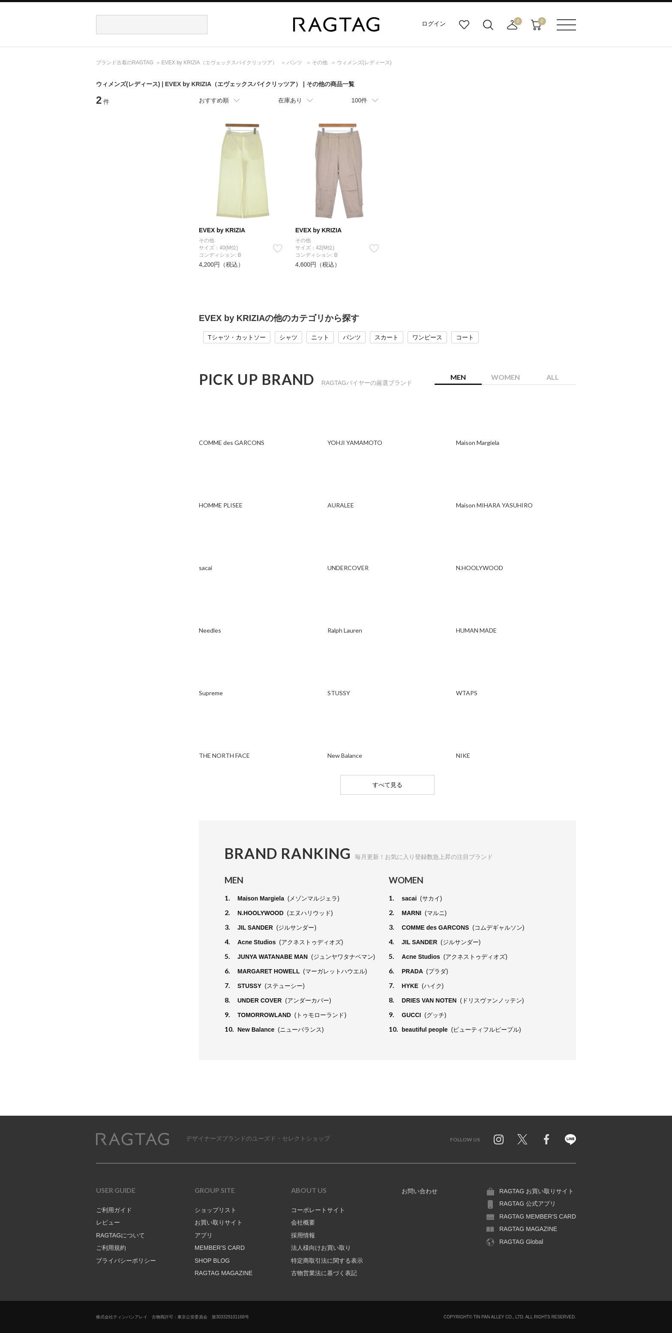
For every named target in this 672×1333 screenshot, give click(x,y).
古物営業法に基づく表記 (324, 1273)
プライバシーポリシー (126, 1260)
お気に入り (464, 24)
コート (465, 337)
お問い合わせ (420, 1191)
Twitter (522, 1139)
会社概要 (303, 1222)
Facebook (546, 1139)
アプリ (204, 1235)
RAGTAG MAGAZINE (223, 1273)
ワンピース (427, 337)
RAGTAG (132, 1139)
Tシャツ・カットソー (237, 337)
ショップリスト (216, 1210)
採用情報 (303, 1235)
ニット (320, 337)
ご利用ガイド (114, 1210)
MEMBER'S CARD (220, 1247)
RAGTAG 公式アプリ (527, 1203)
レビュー (108, 1222)
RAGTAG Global (521, 1241)
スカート (387, 337)
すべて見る (387, 784)
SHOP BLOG (212, 1260)
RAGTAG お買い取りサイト (536, 1191)
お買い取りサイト (219, 1222)
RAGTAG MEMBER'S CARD (537, 1216)
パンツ (352, 337)
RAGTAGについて (120, 1235)
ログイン (434, 23)
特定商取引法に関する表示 (327, 1260)
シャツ (288, 337)
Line (570, 1139)
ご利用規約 (111, 1247)
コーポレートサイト (318, 1210)
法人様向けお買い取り (321, 1247)
